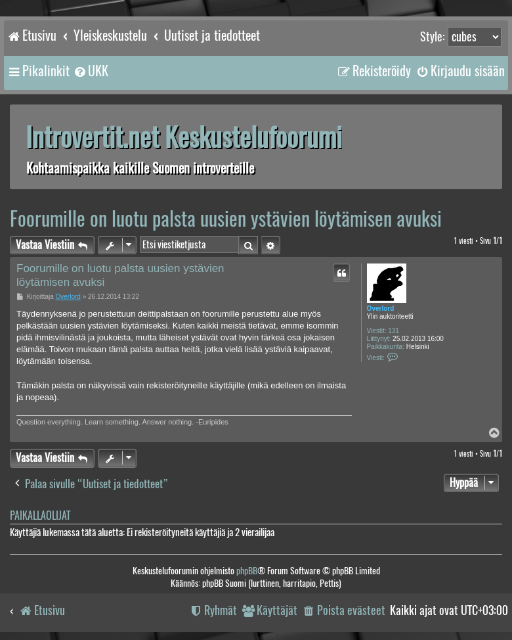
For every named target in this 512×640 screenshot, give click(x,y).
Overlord (381, 308)
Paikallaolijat (40, 515)
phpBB (246, 570)
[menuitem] (90, 71)
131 (393, 330)
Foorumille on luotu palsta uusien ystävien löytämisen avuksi (226, 218)
